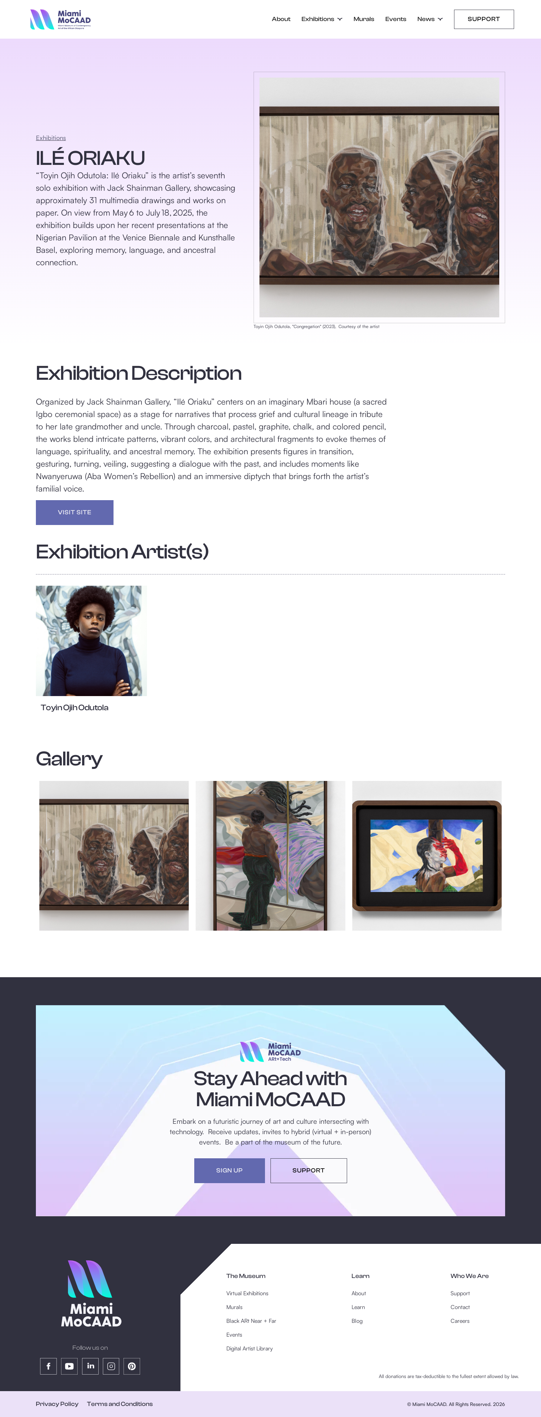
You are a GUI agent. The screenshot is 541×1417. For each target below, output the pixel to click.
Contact (460, 1307)
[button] (322, 19)
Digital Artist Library (249, 1348)
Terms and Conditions (120, 1404)
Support (484, 19)
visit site (74, 512)
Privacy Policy (57, 1404)
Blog (357, 1320)
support (309, 1170)
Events (395, 19)
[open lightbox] (114, 855)
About (281, 19)
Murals (364, 19)
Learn (358, 1307)
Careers (460, 1320)
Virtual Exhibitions (247, 1293)
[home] (60, 19)
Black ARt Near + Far (251, 1320)
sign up (229, 1170)
